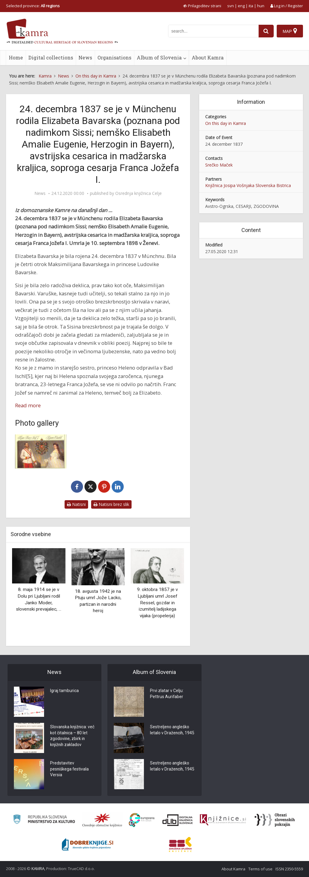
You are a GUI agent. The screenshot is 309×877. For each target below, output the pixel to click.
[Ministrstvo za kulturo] (44, 820)
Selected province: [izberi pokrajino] (33, 5)
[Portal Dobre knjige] (87, 844)
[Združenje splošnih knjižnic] (180, 844)
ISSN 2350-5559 (289, 869)
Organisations (114, 57)
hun (260, 5)
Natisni (76, 504)
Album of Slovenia (159, 57)
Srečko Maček (219, 165)
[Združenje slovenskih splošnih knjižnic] (222, 820)
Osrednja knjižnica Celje (138, 193)
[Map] (290, 31)
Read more (28, 405)
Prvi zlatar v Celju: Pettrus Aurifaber (166, 694)
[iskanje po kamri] (213, 31)
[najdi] (266, 31)
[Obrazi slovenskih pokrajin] (275, 820)
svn (230, 5)
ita (251, 5)
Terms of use (260, 869)
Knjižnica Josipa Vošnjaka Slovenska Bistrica (248, 185)
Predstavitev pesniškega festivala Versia (69, 769)
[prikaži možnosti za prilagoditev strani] (202, 5)
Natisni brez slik (111, 504)
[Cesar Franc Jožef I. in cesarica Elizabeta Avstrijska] (40, 451)
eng (241, 5)
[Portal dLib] (177, 820)
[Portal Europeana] (142, 820)
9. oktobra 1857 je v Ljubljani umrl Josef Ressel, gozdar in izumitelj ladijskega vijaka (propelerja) (157, 602)
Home (16, 57)
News (85, 57)
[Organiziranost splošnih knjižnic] (102, 820)
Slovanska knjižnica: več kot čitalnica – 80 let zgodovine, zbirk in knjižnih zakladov (70, 736)
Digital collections (50, 57)
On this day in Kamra (225, 123)
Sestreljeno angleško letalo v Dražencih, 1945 (172, 730)
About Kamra (208, 57)
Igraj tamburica (64, 691)
